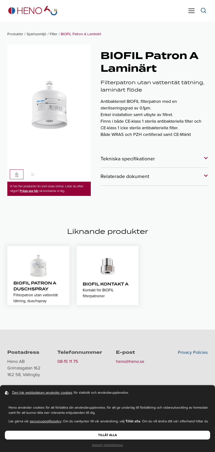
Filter (53, 34)
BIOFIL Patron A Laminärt (81, 34)
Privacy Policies (193, 352)
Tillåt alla (107, 435)
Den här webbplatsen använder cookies (42, 393)
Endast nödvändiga (107, 445)
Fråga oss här (29, 191)
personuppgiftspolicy (45, 421)
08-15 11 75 (67, 361)
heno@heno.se (130, 361)
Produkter (15, 34)
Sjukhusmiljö (36, 34)
